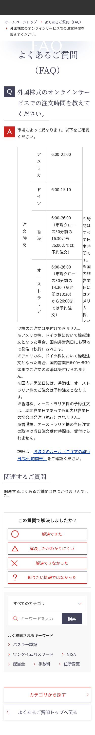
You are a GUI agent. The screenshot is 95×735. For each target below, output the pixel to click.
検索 (72, 618)
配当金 (19, 664)
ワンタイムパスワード (33, 654)
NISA (71, 654)
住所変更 (72, 664)
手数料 (44, 664)
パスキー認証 (25, 644)
